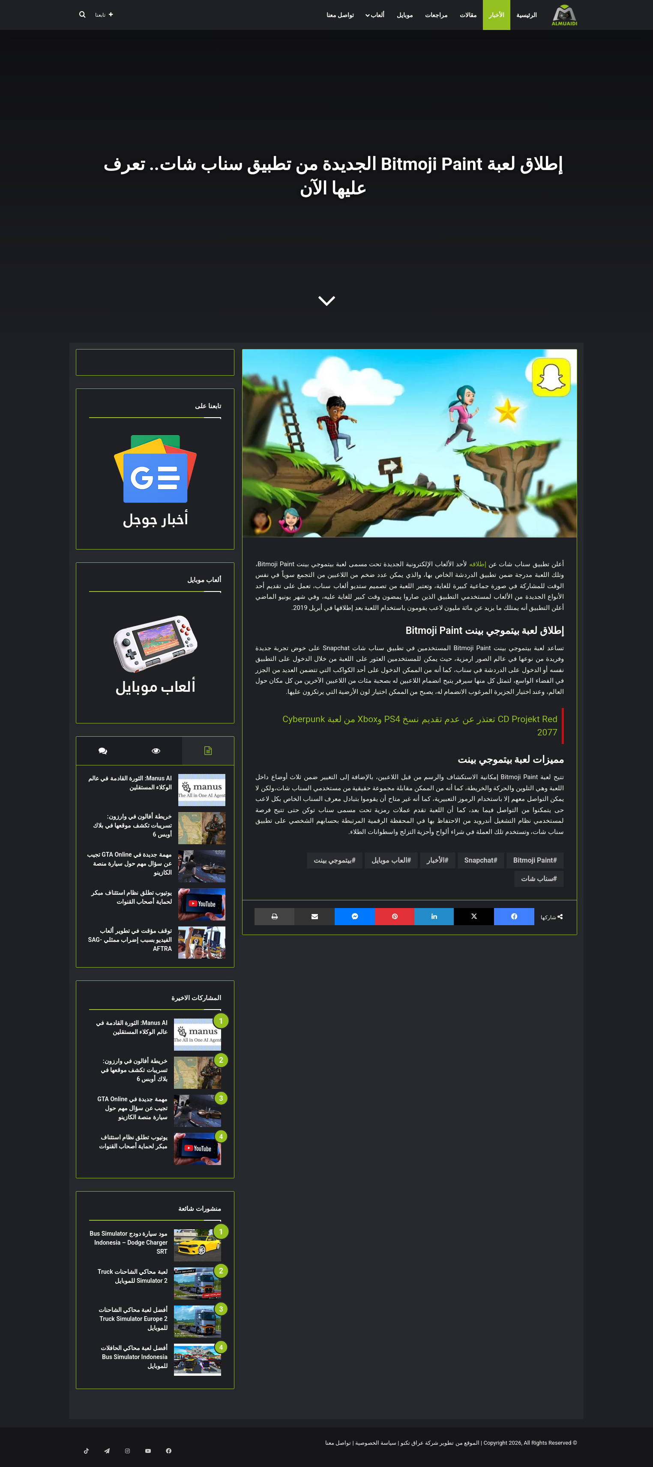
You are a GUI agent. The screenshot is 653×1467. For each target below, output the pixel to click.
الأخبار (496, 15)
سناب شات (537, 879)
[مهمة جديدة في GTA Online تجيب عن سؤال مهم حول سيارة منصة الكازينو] (197, 871)
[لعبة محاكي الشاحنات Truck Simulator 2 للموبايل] (197, 1292)
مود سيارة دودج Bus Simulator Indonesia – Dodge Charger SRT (129, 1251)
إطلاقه (477, 564)
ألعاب (377, 15)
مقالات (468, 15)
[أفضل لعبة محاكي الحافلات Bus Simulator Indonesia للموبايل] (197, 1368)
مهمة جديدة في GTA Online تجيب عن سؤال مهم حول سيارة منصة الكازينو (132, 867)
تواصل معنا (340, 15)
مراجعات (436, 15)
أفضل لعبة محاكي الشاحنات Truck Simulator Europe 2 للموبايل (133, 1327)
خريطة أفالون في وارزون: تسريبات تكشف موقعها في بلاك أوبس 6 (134, 829)
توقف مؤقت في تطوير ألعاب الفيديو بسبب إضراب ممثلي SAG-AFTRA (132, 944)
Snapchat (479, 860)
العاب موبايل (389, 860)
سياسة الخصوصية (375, 1451)
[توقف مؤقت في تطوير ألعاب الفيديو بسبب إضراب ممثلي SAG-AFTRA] (197, 947)
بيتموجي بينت (332, 860)
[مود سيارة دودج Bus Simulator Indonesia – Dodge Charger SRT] (197, 1254)
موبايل (405, 15)
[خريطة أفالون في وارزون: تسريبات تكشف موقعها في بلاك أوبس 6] (197, 832)
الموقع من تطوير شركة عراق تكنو (440, 1451)
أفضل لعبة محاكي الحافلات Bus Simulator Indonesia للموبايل (134, 1365)
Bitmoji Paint (533, 860)
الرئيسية (526, 15)
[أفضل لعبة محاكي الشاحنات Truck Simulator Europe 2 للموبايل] (197, 1330)
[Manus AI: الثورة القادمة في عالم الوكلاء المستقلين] (197, 794)
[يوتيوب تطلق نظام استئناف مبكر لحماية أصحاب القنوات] (197, 909)
